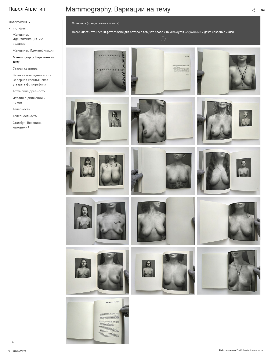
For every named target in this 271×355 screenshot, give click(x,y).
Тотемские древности (29, 91)
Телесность (21, 109)
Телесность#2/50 (25, 116)
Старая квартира (25, 68)
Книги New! (17, 29)
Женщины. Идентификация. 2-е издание (28, 39)
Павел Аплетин (26, 9)
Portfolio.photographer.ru (249, 350)
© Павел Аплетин (17, 350)
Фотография (17, 22)
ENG (262, 9)
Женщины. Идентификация (33, 50)
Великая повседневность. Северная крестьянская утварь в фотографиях (32, 80)
